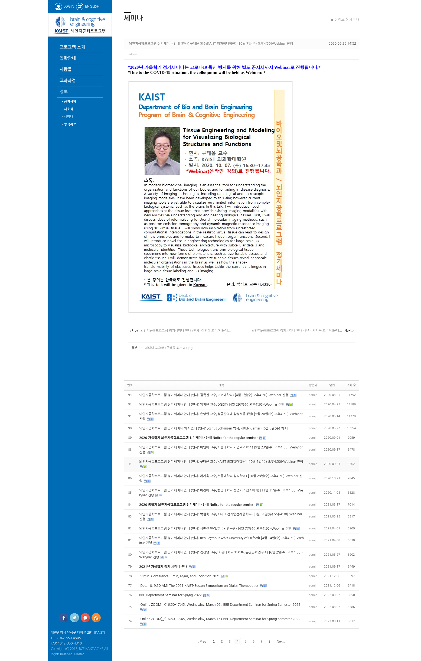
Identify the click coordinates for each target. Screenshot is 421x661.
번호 (130, 385)
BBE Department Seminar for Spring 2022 (171, 595)
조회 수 (351, 385)
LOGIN (64, 6)
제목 (221, 385)
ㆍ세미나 (67, 116)
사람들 (66, 69)
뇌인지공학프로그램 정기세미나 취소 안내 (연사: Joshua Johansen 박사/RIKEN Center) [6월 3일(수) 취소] (213, 428)
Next (281, 641)
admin (133, 54)
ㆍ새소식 (67, 109)
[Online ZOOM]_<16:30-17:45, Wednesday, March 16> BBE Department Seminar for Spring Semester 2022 (219, 619)
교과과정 (68, 81)
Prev (202, 641)
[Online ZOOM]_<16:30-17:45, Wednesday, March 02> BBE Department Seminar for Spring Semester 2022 (219, 604)
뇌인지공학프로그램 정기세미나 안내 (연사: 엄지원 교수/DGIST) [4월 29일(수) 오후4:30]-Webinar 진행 (212, 404)
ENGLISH (87, 6)
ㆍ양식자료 (68, 124)
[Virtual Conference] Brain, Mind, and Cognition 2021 (180, 576)
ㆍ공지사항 (68, 101)
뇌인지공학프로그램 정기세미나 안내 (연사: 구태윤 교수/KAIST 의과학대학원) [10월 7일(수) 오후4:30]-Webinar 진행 (211, 43)
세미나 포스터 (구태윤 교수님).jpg (169, 348)
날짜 (332, 385)
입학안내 (68, 58)
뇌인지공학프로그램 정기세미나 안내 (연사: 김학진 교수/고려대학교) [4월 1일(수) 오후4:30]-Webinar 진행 (214, 395)
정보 (64, 92)
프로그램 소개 (72, 47)
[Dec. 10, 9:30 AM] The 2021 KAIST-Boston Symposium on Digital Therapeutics (199, 585)
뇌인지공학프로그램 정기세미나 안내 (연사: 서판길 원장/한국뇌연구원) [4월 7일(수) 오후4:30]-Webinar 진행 (215, 528)
